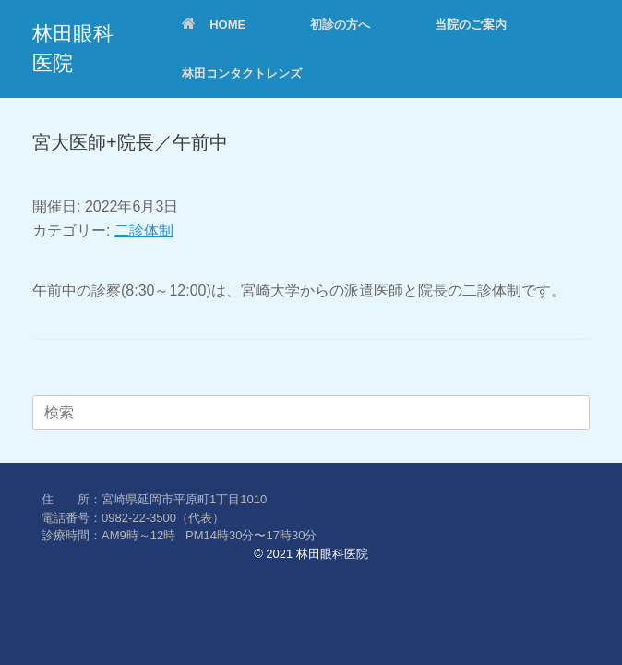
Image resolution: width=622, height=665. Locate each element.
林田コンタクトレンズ (242, 73)
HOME (213, 24)
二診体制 (143, 230)
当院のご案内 (471, 24)
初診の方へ (340, 24)
